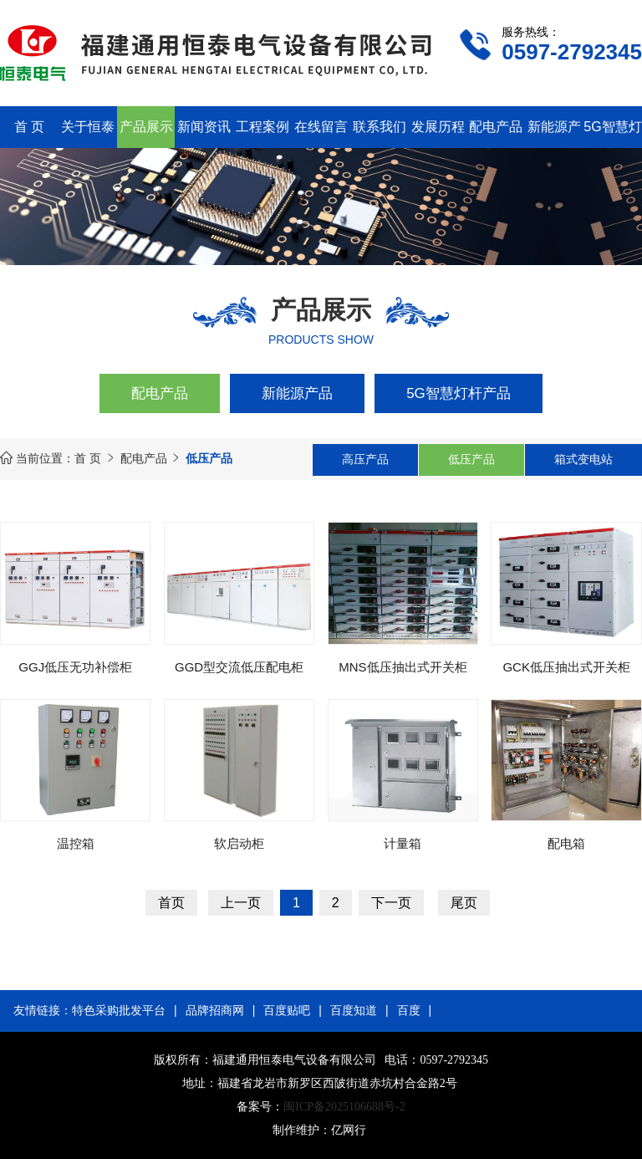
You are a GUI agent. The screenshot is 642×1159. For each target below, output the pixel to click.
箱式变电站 (583, 459)
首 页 (29, 127)
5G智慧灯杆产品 (458, 393)
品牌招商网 (215, 1010)
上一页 (241, 903)
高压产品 (365, 459)
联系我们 (379, 127)
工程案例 (262, 127)
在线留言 (321, 127)
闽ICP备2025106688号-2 (344, 1106)
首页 (171, 903)
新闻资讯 (204, 127)
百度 (408, 1010)
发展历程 (438, 127)
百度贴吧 (286, 1010)
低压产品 (471, 459)
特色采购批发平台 (119, 1010)
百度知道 (353, 1010)
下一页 (391, 903)
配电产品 (495, 127)
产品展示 (146, 127)
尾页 (464, 903)
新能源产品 (297, 393)
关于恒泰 (88, 127)
